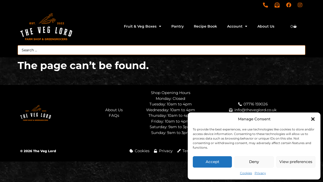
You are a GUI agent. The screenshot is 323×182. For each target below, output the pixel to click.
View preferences (295, 161)
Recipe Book (205, 26)
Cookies (246, 173)
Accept (212, 161)
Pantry (177, 26)
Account (237, 26)
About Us (265, 26)
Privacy (260, 173)
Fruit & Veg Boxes (142, 26)
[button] (312, 119)
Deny (254, 161)
